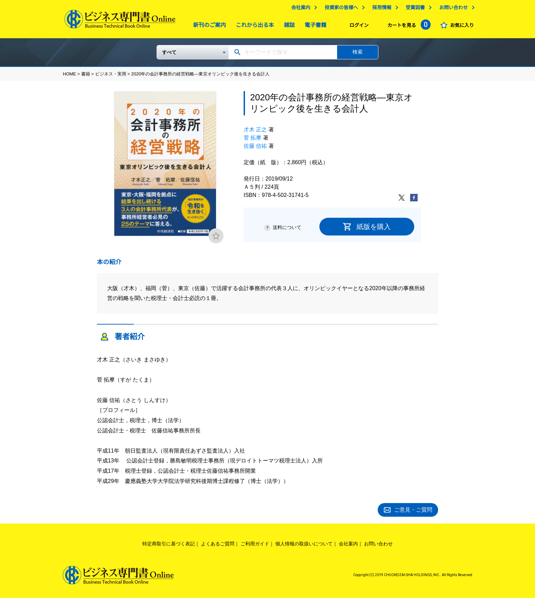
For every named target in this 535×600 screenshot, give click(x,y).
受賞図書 (413, 9)
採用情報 (380, 9)
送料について (287, 230)
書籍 (85, 76)
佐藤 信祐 (255, 149)
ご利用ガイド (255, 545)
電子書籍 (314, 27)
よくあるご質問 (217, 545)
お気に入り (460, 27)
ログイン (357, 27)
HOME (69, 76)
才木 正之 (255, 132)
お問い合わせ (451, 9)
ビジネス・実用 (110, 76)
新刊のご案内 (207, 27)
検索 (357, 54)
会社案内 (298, 9)
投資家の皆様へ (339, 9)
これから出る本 (253, 27)
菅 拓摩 (252, 140)
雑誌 (287, 27)
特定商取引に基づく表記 (168, 545)
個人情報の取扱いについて (304, 545)
